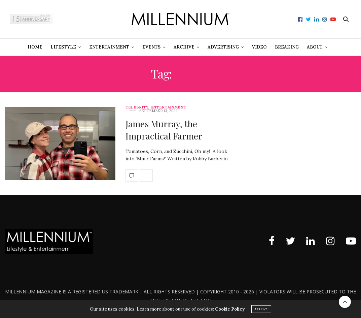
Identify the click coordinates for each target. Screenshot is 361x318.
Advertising (223, 47)
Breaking (287, 47)
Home (35, 47)
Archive (184, 47)
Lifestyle (63, 47)
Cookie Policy (230, 309)
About (315, 47)
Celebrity (136, 107)
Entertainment (109, 47)
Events (151, 47)
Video (259, 47)
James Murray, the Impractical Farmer (163, 130)
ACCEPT (261, 309)
